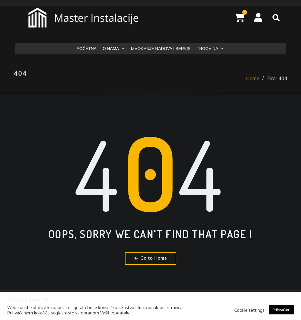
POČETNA (87, 48)
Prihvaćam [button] (281, 309)
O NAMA (114, 48)
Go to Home (150, 258)
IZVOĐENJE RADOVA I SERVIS (161, 48)
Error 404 (277, 86)
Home (252, 86)
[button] (276, 17)
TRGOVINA (210, 48)
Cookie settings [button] (249, 310)
